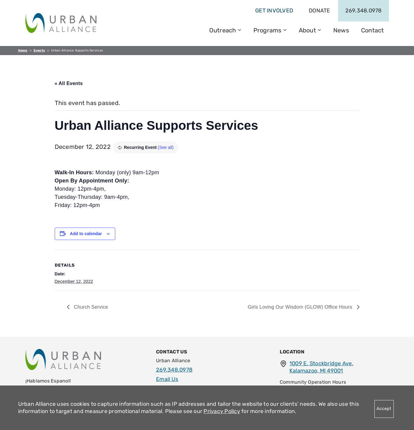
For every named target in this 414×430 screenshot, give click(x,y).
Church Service (90, 307)
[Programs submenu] (285, 29)
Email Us (167, 379)
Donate (319, 10)
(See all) (166, 147)
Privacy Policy (222, 411)
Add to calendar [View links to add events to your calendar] (86, 233)
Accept (384, 408)
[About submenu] (319, 29)
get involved (274, 10)
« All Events (69, 83)
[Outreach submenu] (239, 29)
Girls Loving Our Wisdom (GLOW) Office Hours (301, 307)
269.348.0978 (363, 10)
